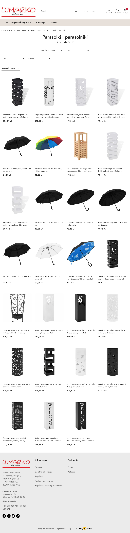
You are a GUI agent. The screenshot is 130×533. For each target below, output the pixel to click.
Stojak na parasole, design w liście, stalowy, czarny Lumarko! (16, 385)
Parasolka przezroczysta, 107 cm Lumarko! (47, 277)
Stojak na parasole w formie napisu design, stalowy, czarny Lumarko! (112, 277)
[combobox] (78, 51)
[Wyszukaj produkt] (59, 11)
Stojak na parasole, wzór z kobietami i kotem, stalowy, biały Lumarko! (49, 115)
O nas (70, 467)
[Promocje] (40, 22)
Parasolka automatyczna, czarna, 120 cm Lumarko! (112, 223)
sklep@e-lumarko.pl (10, 501)
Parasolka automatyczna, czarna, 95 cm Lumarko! (17, 169)
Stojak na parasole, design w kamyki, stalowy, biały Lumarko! (49, 331)
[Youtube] (13, 516)
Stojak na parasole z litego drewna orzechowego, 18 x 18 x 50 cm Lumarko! (80, 169)
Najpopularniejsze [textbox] (8, 68)
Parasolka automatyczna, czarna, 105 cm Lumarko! (81, 223)
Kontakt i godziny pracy (45, 480)
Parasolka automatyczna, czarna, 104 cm (49, 223)
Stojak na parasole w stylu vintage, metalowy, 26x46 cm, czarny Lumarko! (16, 331)
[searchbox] (13, 58)
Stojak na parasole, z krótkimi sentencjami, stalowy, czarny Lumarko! (14, 439)
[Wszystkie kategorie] (18, 22)
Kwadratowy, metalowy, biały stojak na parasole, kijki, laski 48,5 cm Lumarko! (111, 115)
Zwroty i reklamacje (43, 471)
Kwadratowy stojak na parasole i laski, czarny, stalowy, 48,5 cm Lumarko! (15, 115)
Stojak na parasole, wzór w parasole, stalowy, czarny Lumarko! (112, 385)
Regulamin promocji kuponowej (48, 485)
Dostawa (38, 467)
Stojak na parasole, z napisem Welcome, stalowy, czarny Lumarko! (80, 439)
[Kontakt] (53, 22)
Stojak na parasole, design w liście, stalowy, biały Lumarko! (112, 331)
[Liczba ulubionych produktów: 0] (118, 11)
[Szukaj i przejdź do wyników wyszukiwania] (76, 11)
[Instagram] (9, 516)
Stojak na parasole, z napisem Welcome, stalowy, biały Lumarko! (48, 439)
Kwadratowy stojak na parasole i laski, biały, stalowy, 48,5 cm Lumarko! (79, 115)
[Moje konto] (109, 11)
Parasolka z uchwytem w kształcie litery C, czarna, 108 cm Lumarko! (80, 277)
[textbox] (75, 50)
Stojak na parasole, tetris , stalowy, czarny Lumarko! (48, 385)
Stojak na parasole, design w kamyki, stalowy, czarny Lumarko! (81, 331)
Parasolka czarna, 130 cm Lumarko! (17, 276)
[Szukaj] (62, 50)
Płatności (71, 471)
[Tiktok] (18, 516)
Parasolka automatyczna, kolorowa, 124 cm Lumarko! (48, 169)
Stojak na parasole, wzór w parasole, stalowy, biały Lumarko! (81, 385)
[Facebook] (4, 516)
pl (86, 11)
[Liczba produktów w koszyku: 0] (125, 11)
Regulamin (39, 476)
